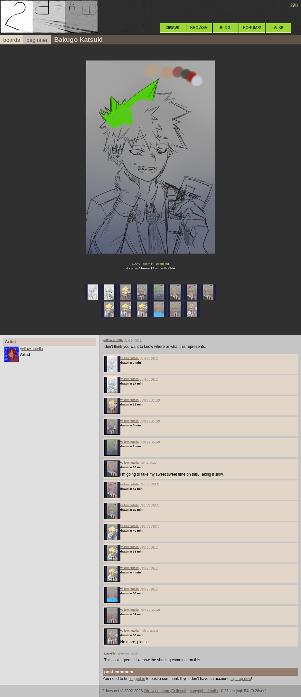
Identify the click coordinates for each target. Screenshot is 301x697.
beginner (37, 40)
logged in (137, 678)
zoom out (162, 263)
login (294, 4)
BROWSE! (199, 27)
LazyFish (111, 653)
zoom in (148, 263)
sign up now (240, 678)
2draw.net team (157, 691)
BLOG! (226, 27)
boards (11, 40)
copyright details (204, 691)
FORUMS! (252, 27)
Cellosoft (178, 691)
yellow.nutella (31, 349)
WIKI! (278, 27)
